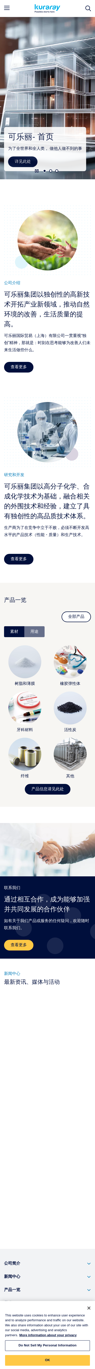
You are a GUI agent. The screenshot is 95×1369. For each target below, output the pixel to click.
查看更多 (19, 367)
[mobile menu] (7, 8)
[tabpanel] (47, 716)
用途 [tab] (34, 632)
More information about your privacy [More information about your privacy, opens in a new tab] (48, 1338)
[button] (47, 1263)
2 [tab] (50, 170)
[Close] (88, 1310)
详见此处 (23, 161)
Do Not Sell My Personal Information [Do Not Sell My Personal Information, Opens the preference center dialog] (47, 1348)
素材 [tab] (14, 632)
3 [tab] (56, 170)
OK (47, 1362)
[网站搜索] (88, 9)
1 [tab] (44, 170)
